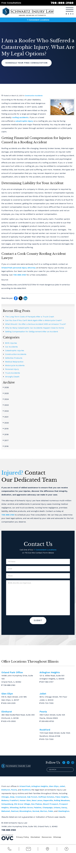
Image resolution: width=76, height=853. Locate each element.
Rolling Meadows (62, 800)
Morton (43, 811)
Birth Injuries (11, 343)
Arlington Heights (39, 786)
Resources (47, 837)
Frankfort (14, 800)
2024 (6, 399)
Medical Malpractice (14, 362)
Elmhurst (5, 790)
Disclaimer (35, 837)
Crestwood (20, 797)
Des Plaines (36, 804)
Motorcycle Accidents (15, 365)
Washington (63, 811)
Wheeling (14, 807)
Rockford (26, 790)
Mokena (5, 800)
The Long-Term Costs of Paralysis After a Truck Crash (29, 317)
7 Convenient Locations (38, 20)
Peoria (14, 790)
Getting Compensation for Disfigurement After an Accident (31, 331)
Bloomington (25, 811)
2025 (6, 393)
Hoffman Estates (46, 797)
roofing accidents (20, 117)
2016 (5, 446)
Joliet (62, 786)
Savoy (64, 807)
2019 (5, 428)
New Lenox (37, 800)
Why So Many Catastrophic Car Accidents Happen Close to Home (34, 328)
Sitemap (57, 837)
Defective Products (13, 358)
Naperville (48, 800)
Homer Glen (25, 800)
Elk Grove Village (22, 804)
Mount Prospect (50, 804)
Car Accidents (11, 347)
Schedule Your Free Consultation (27, 63)
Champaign (47, 807)
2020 (6, 422)
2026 (6, 387)
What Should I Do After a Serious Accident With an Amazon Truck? (35, 324)
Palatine (37, 807)
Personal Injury (12, 369)
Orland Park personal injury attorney (18, 268)
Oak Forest (32, 797)
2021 (5, 417)
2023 (6, 405)
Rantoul (14, 811)
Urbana (57, 807)
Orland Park (24, 786)
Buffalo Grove (26, 807)
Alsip (12, 797)
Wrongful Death (12, 377)
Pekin (50, 811)
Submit (38, 620)
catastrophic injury (24, 121)
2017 (6, 440)
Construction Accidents (33, 95)
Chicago (5, 797)
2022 (6, 411)
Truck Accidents (12, 373)
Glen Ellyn (54, 786)
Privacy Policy (22, 837)
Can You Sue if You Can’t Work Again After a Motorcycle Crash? (33, 320)
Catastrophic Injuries (14, 350)
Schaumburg (7, 804)
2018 (5, 434)
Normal (35, 811)
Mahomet (5, 811)
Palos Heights (61, 797)
